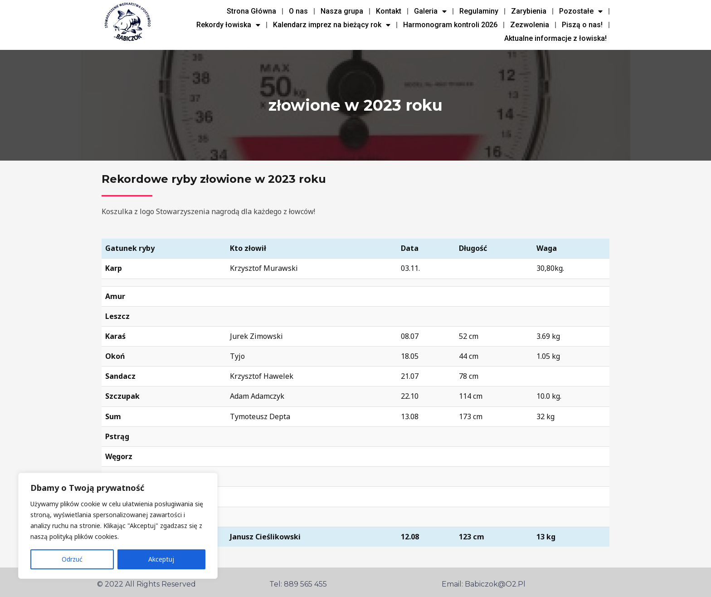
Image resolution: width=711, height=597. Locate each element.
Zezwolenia (529, 24)
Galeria (430, 11)
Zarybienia (528, 11)
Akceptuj (161, 559)
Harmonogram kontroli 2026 (450, 24)
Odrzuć (72, 559)
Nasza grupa (342, 11)
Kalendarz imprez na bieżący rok (331, 25)
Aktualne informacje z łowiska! (555, 38)
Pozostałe (581, 11)
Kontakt (388, 11)
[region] (118, 526)
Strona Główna (251, 11)
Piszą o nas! (582, 24)
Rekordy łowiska (228, 25)
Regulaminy (478, 11)
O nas (298, 11)
